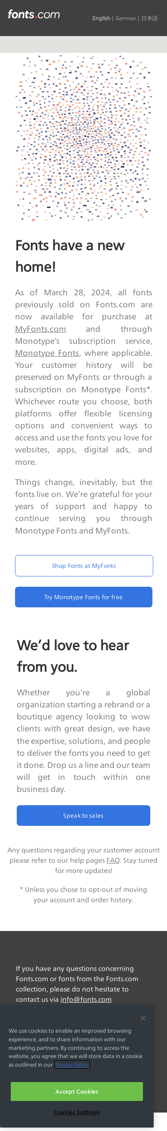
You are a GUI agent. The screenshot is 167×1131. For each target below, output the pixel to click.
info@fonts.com (86, 999)
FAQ (113, 860)
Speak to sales (83, 815)
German (125, 18)
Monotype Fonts (47, 353)
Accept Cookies (76, 1091)
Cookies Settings (77, 1112)
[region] (77, 1066)
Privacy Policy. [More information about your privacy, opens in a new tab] (72, 1064)
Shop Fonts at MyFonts (84, 565)
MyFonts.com (40, 329)
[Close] (143, 1018)
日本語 (149, 18)
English (101, 18)
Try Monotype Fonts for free (83, 596)
